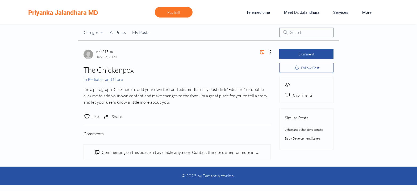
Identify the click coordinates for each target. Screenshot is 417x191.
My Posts (140, 32)
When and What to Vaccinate (304, 130)
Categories (93, 32)
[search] (306, 32)
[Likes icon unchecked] (87, 116)
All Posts (118, 32)
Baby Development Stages (302, 138)
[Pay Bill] (174, 12)
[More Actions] (267, 52)
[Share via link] (112, 116)
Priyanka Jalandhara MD (63, 12)
